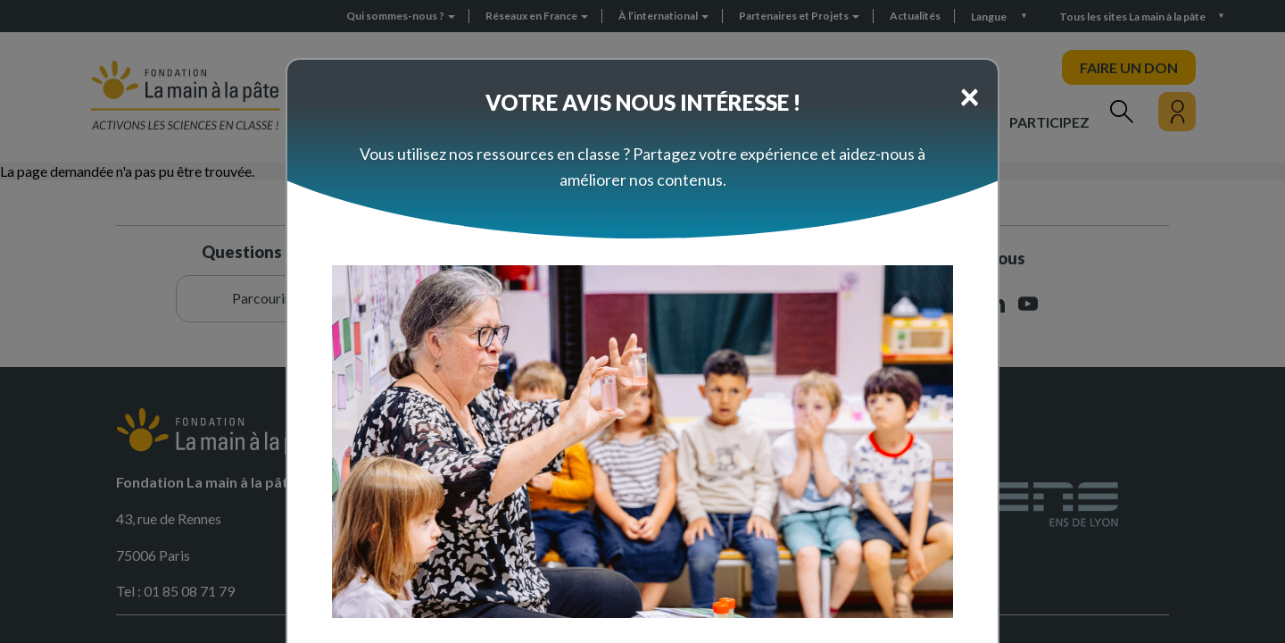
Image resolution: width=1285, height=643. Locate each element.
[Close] (969, 95)
